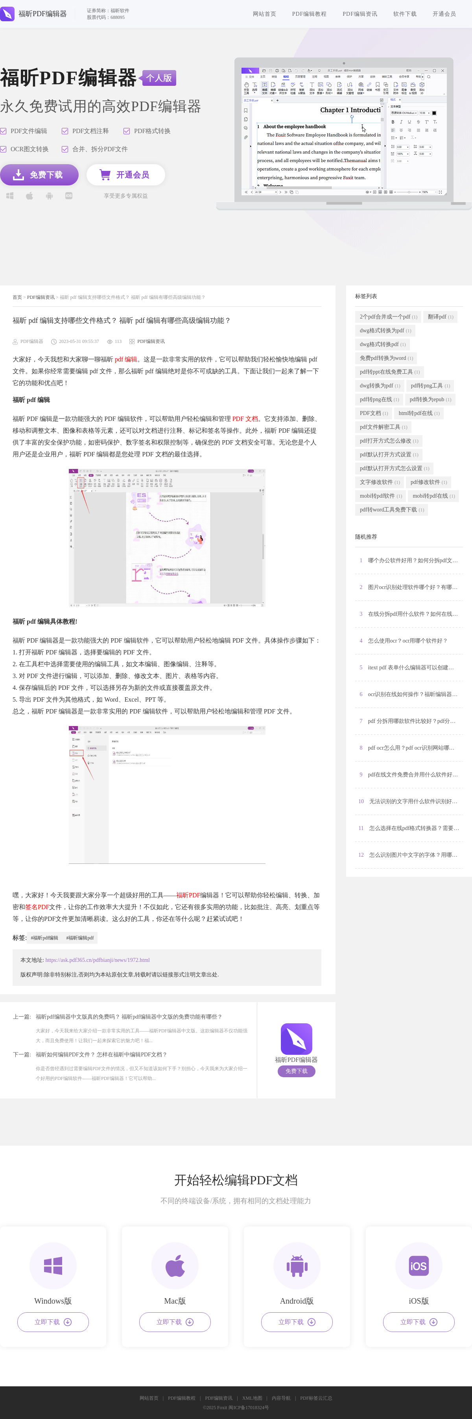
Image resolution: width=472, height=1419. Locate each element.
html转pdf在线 (419, 413)
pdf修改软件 (429, 482)
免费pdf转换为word (386, 358)
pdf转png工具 (430, 385)
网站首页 (265, 14)
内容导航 (281, 1398)
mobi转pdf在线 (434, 496)
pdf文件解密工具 (383, 427)
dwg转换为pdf (380, 385)
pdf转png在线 (379, 399)
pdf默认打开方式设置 (389, 454)
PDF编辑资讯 (360, 14)
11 (410, 828)
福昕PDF (188, 895)
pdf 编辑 (126, 359)
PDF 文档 (245, 418)
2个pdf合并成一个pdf (388, 316)
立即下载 (53, 1322)
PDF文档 (374, 413)
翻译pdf (441, 316)
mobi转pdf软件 (381, 496)
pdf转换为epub (431, 399)
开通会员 (444, 14)
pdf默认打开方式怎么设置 (395, 468)
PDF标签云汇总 (316, 1398)
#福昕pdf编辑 (44, 938)
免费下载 (297, 1071)
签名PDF (37, 907)
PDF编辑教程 (309, 14)
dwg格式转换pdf (383, 344)
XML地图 (252, 1398)
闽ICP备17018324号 (249, 1407)
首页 (17, 297)
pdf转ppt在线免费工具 (390, 372)
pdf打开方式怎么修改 (389, 440)
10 (410, 801)
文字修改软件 (380, 482)
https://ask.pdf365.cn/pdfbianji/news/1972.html (97, 960)
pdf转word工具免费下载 (392, 509)
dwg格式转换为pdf (385, 330)
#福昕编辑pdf (80, 938)
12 (410, 855)
